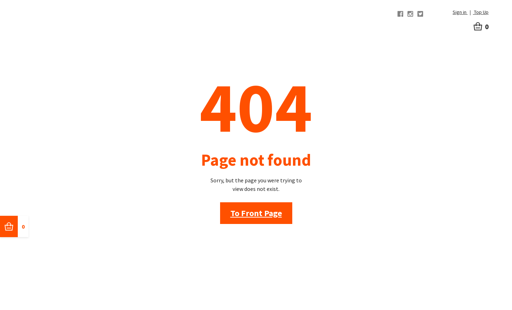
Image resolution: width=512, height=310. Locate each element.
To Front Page (256, 213)
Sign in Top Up (471, 12)
